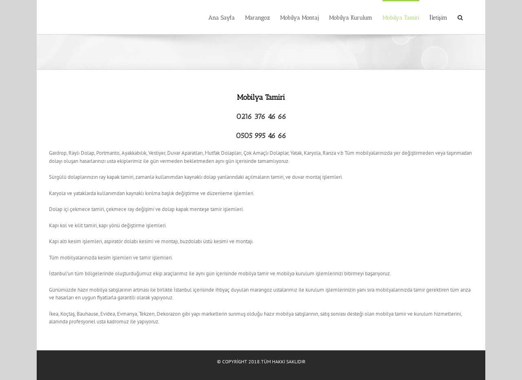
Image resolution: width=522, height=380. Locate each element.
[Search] (460, 17)
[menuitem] (221, 17)
